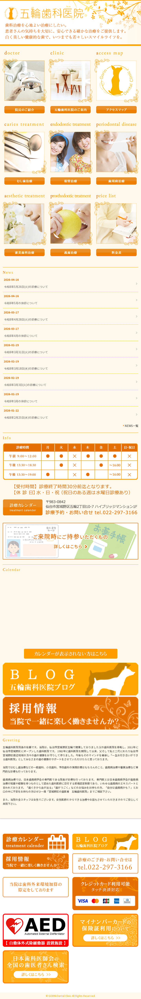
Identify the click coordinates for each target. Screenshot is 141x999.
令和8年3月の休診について (21, 401)
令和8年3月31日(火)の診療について (26, 352)
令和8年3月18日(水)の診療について (26, 368)
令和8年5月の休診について (21, 303)
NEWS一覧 (131, 426)
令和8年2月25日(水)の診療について (26, 417)
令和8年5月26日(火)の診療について (26, 287)
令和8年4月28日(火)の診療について (26, 319)
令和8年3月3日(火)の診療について (25, 385)
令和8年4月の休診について (21, 336)
